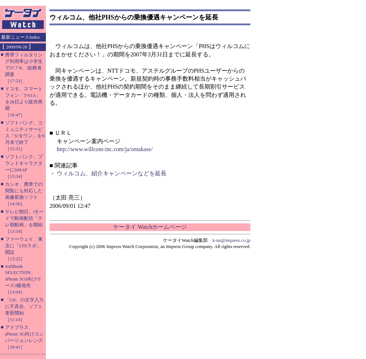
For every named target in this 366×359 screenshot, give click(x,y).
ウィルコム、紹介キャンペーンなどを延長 (112, 173)
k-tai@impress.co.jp (231, 240)
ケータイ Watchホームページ (150, 227)
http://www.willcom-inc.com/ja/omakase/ (105, 149)
